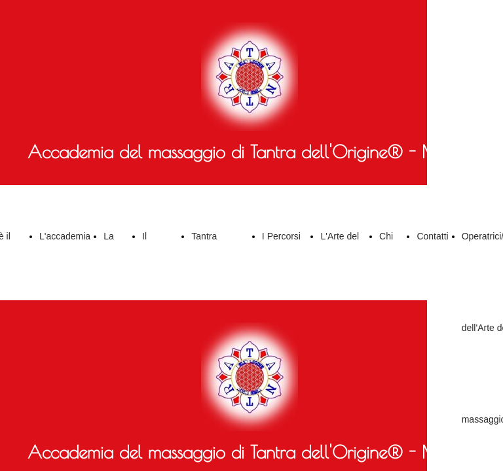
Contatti (432, 236)
